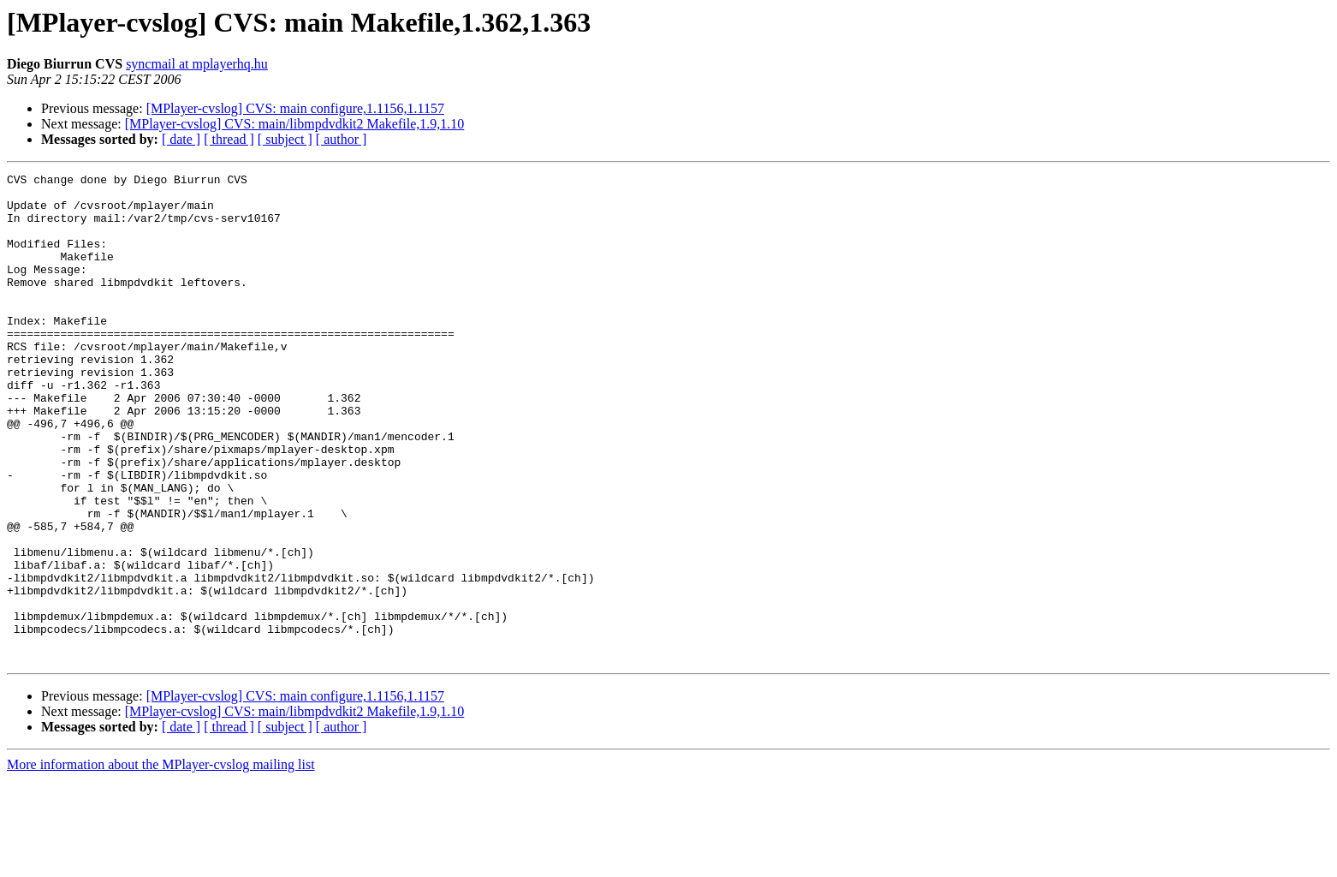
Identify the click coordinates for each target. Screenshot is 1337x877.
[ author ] (341, 139)
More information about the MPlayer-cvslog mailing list (161, 862)
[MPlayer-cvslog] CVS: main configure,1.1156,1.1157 (295, 108)
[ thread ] (229, 139)
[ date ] (181, 139)
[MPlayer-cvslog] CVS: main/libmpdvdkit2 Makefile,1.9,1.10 (295, 123)
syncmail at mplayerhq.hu (197, 64)
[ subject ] (285, 139)
